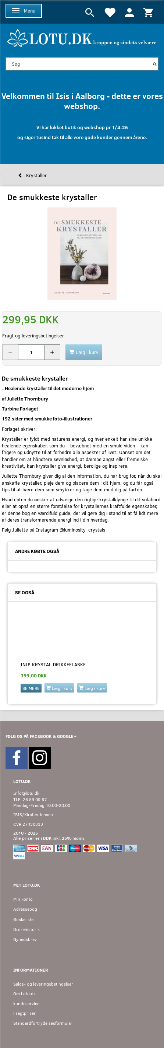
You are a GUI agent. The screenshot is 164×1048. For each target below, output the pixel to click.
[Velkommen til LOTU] (82, 37)
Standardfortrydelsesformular (42, 1023)
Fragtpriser (24, 1013)
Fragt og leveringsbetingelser (33, 335)
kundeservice (26, 1003)
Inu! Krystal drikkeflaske (53, 664)
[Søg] (155, 64)
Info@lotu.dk (26, 793)
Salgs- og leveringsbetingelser (43, 984)
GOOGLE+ (66, 736)
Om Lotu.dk (24, 993)
